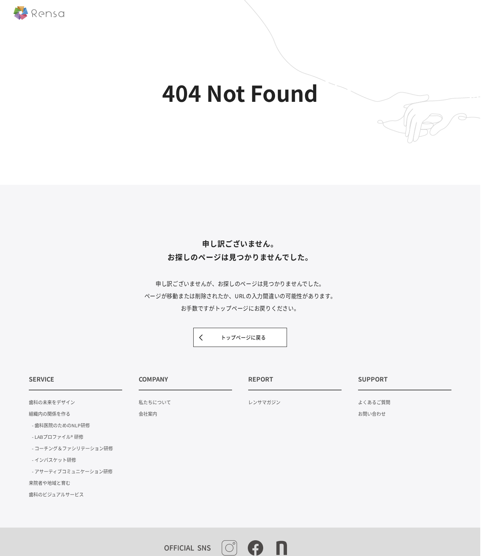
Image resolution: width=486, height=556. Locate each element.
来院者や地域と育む (49, 483)
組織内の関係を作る (49, 413)
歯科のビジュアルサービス (56, 494)
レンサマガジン (264, 402)
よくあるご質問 (374, 402)
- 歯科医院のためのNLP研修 (61, 425)
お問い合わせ (372, 413)
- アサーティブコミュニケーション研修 (72, 471)
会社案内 (148, 413)
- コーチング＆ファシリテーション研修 (72, 448)
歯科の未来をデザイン (52, 402)
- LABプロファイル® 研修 (57, 436)
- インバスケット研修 (54, 459)
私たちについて (155, 402)
